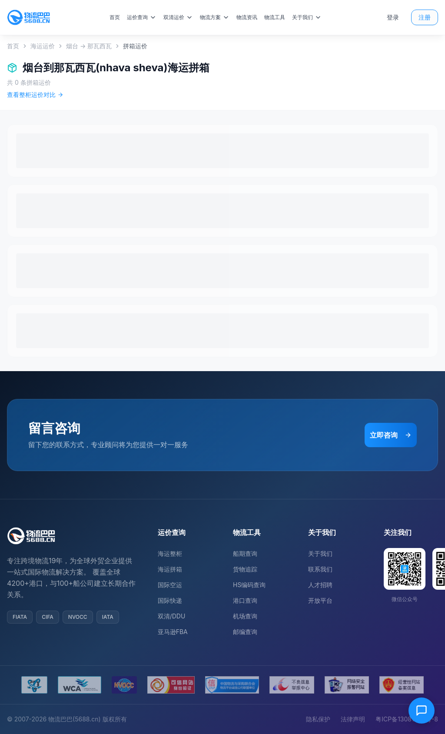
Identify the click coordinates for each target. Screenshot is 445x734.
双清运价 (181, 17)
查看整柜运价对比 (35, 94)
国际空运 (170, 584)
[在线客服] (421, 710)
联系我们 (320, 569)
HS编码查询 (249, 584)
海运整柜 (170, 553)
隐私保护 (318, 719)
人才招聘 (320, 584)
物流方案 (217, 17)
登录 (393, 17)
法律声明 (353, 719)
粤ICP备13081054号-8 (406, 719)
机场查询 (245, 616)
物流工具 (277, 17)
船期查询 (245, 553)
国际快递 (170, 600)
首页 (117, 17)
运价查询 (144, 17)
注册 (424, 17)
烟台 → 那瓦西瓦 (89, 46)
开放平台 (320, 600)
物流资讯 (249, 17)
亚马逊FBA (173, 631)
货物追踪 (245, 569)
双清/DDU (172, 616)
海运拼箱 (170, 569)
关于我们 (309, 17)
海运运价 (42, 46)
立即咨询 (391, 435)
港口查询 (245, 600)
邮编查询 (245, 631)
